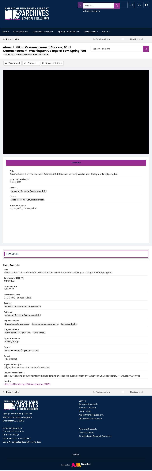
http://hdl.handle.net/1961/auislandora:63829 (27, 384)
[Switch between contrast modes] (146, 5)
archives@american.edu (90, 418)
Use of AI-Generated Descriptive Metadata (22, 442)
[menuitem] (76, 454)
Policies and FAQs (11, 435)
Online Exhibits (91, 31)
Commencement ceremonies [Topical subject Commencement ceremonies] (45, 324)
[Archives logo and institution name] (26, 13)
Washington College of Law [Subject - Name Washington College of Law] (17, 333)
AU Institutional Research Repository (95, 436)
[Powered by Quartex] (76, 465)
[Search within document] (146, 49)
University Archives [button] (43, 31)
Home (6, 31)
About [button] (106, 31)
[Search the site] (96, 5)
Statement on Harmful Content (17, 438)
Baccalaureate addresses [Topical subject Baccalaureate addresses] (17, 324)
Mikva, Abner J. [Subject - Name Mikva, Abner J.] (39, 333)
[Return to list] (23, 39)
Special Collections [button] (69, 31)
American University (88, 429)
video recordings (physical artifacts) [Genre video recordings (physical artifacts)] (28, 200)
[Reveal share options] (131, 5)
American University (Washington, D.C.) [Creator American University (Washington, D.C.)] (29, 191)
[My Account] (138, 5)
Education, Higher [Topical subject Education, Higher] (69, 324)
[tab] (76, 163)
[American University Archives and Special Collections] (21, 405)
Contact (76, 455)
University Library (86, 432)
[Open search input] (124, 5)
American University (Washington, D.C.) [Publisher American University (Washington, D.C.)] (23, 315)
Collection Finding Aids (13, 431)
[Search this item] (117, 49)
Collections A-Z (20, 31)
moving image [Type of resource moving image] (12, 342)
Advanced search (84, 10)
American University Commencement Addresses (26, 54)
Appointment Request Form (91, 415)
